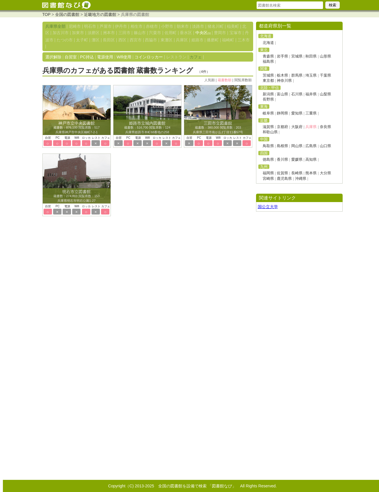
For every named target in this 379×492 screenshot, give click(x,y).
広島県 (311, 146)
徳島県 (268, 159)
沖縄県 (300, 178)
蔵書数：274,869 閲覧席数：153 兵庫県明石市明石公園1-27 (76, 196)
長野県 (268, 99)
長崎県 (297, 173)
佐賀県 (282, 173)
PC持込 (87, 57)
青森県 (268, 56)
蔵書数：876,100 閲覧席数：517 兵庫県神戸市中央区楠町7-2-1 (76, 128)
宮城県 (297, 56)
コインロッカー (149, 57)
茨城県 (268, 75)
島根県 (282, 146)
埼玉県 (311, 75)
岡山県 (297, 146)
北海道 (268, 42)
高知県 (311, 159)
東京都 (268, 80)
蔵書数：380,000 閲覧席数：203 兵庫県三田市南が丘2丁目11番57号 (218, 128)
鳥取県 (268, 146)
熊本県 (311, 173)
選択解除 (53, 57)
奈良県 (325, 127)
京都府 (282, 127)
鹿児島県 (284, 178)
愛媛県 (297, 159)
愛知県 (297, 113)
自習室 (71, 57)
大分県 (325, 173)
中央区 (203, 32)
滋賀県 (268, 127)
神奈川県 (284, 80)
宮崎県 (268, 178)
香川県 (282, 159)
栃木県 (282, 75)
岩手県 (282, 56)
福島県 (268, 61)
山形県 (325, 56)
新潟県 (268, 94)
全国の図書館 (67, 14)
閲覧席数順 (243, 80)
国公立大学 (268, 206)
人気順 (209, 80)
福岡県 (268, 173)
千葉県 (325, 75)
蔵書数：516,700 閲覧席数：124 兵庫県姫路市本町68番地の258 (147, 128)
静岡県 (282, 113)
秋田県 (311, 56)
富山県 (282, 94)
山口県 (325, 146)
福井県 (311, 94)
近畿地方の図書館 (100, 14)
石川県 (297, 94)
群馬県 (297, 75)
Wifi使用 (124, 57)
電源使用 (105, 57)
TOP (46, 14)
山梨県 (325, 94)
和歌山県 (270, 132)
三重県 (311, 113)
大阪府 (297, 127)
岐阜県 (268, 113)
